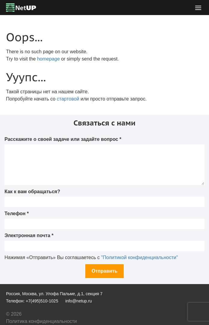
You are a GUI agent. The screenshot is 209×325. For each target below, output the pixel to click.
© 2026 (14, 314)
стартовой (68, 98)
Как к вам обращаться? (32, 191)
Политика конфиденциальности (41, 321)
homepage (48, 58)
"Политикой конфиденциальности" (139, 257)
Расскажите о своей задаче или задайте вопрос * (63, 139)
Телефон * (17, 213)
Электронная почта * (29, 235)
